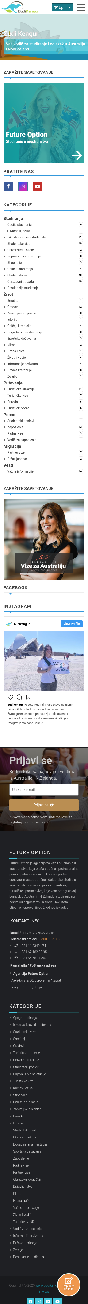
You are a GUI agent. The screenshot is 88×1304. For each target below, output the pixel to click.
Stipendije (45, 262)
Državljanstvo (45, 458)
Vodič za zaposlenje (45, 439)
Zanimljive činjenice (45, 313)
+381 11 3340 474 (29, 938)
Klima (45, 345)
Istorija (45, 319)
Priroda (45, 401)
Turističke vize (45, 395)
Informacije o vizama (45, 364)
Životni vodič (45, 357)
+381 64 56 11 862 (30, 951)
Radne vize (45, 433)
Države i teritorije (45, 370)
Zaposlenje (45, 427)
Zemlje (45, 376)
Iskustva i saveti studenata (45, 237)
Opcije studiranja (45, 224)
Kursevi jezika (46, 231)
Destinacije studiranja (45, 288)
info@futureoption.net (38, 925)
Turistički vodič (45, 408)
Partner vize (45, 452)
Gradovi (45, 307)
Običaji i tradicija (45, 326)
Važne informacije (45, 471)
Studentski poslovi (45, 420)
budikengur (22, 624)
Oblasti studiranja (45, 269)
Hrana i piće (45, 351)
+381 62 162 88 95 (30, 944)
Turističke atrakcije (45, 389)
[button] (10, 697)
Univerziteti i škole (45, 250)
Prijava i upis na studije (45, 256)
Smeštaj (45, 300)
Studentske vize (45, 243)
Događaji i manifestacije (45, 332)
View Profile (71, 624)
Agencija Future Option (31, 966)
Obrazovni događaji (45, 281)
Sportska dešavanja (45, 338)
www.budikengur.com (51, 1278)
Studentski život (45, 275)
